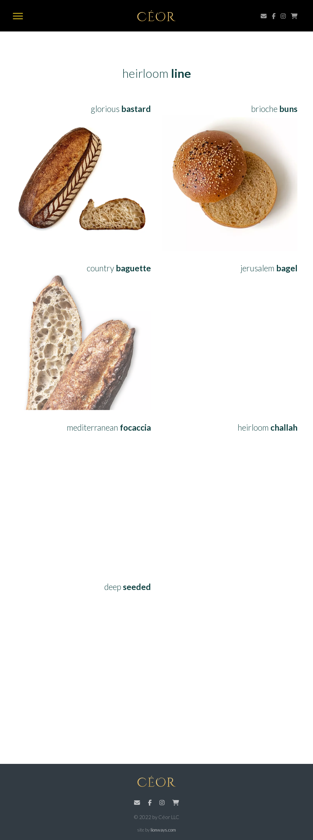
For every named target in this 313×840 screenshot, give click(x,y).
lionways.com (163, 830)
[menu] (17, 16)
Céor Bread (156, 15)
